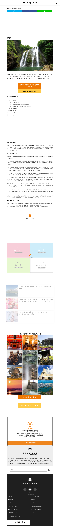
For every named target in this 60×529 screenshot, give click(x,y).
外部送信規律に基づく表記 (14, 518)
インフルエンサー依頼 (13, 512)
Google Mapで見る (29, 89)
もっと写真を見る (29, 400)
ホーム (10, 498)
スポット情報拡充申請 (30, 470)
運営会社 (10, 502)
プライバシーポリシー (36, 498)
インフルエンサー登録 (36, 512)
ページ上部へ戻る (30, 525)
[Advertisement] (30, 24)
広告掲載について (12, 515)
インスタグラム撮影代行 (36, 508)
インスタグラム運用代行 (13, 508)
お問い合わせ (11, 505)
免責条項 (33, 505)
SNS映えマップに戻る (29, 408)
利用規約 (33, 502)
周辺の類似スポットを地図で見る (29, 85)
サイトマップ (34, 515)
